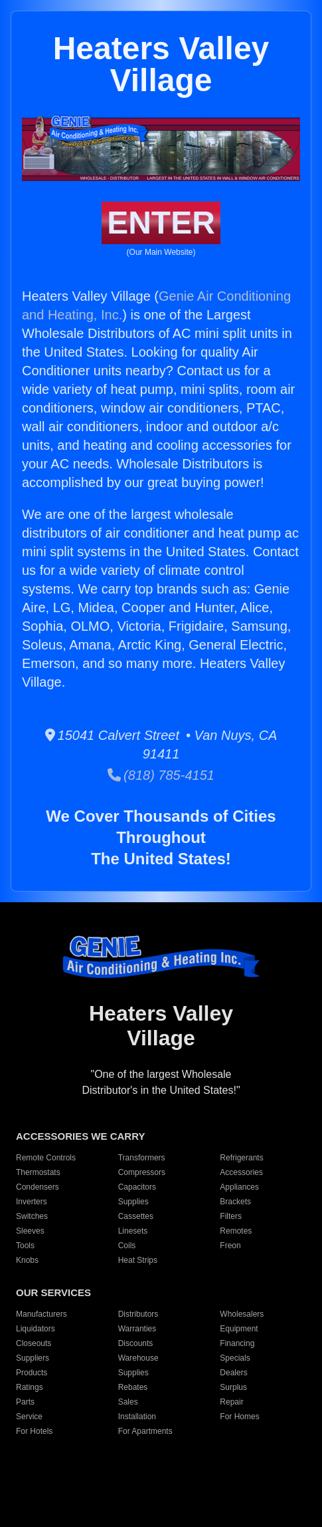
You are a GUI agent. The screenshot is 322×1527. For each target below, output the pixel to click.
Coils (127, 1245)
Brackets (235, 1201)
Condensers (37, 1187)
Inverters (31, 1201)
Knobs (27, 1260)
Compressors (141, 1172)
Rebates (133, 1387)
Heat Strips (137, 1260)
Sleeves (30, 1231)
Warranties (137, 1328)
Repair (231, 1402)
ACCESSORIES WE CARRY (80, 1136)
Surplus (233, 1387)
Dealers (233, 1372)
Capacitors (137, 1187)
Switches (32, 1216)
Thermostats (38, 1172)
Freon (230, 1245)
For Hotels (34, 1431)
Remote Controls (46, 1157)
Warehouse (138, 1358)
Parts (25, 1402)
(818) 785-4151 (161, 775)
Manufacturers (41, 1314)
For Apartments (145, 1431)
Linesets (133, 1231)
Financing (237, 1343)
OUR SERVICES (53, 1292)
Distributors (138, 1314)
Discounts (135, 1343)
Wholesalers (242, 1314)
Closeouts (33, 1343)
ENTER (161, 222)
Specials (235, 1358)
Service (29, 1416)
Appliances (239, 1187)
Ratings (29, 1387)
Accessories (241, 1172)
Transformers (141, 1157)
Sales (128, 1402)
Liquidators (35, 1328)
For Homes (239, 1416)
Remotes (236, 1231)
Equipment (239, 1328)
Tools (25, 1245)
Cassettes (135, 1216)
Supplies (133, 1201)
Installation (137, 1416)
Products (31, 1372)
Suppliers (32, 1358)
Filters (231, 1216)
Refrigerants (241, 1157)
